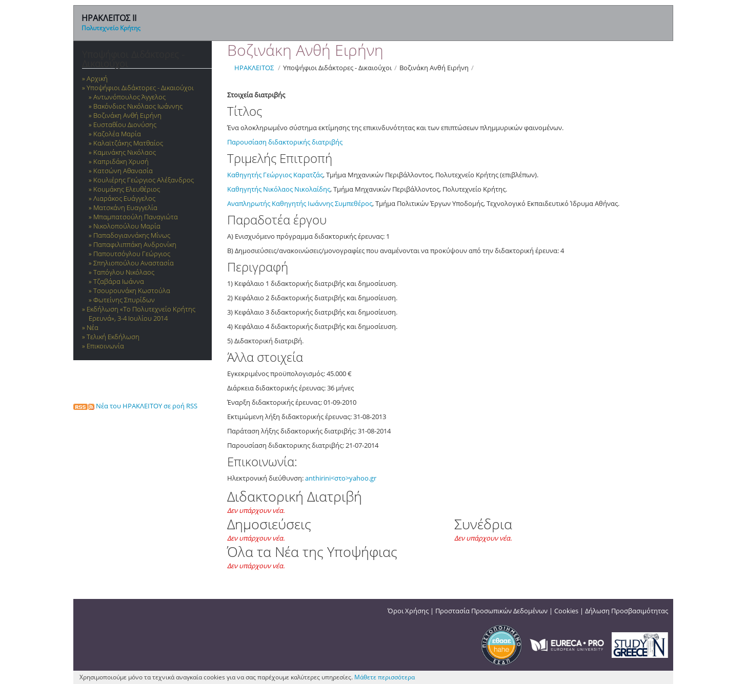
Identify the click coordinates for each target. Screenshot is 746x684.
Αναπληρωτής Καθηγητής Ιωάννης (281, 203)
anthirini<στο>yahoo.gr (340, 478)
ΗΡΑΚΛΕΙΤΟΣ (254, 67)
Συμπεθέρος (353, 203)
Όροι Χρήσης (408, 610)
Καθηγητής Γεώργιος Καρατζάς (275, 174)
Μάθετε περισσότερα (384, 677)
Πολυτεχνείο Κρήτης (111, 28)
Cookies (566, 610)
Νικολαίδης (312, 189)
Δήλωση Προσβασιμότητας (626, 610)
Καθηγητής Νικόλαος (260, 189)
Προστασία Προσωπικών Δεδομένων (491, 610)
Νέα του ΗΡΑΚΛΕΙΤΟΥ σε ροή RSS (135, 405)
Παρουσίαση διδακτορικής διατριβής (284, 142)
